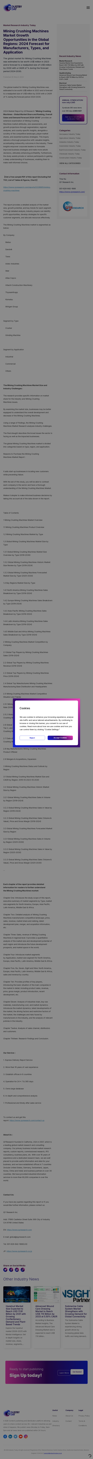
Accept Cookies (60, 738)
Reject (32, 738)
